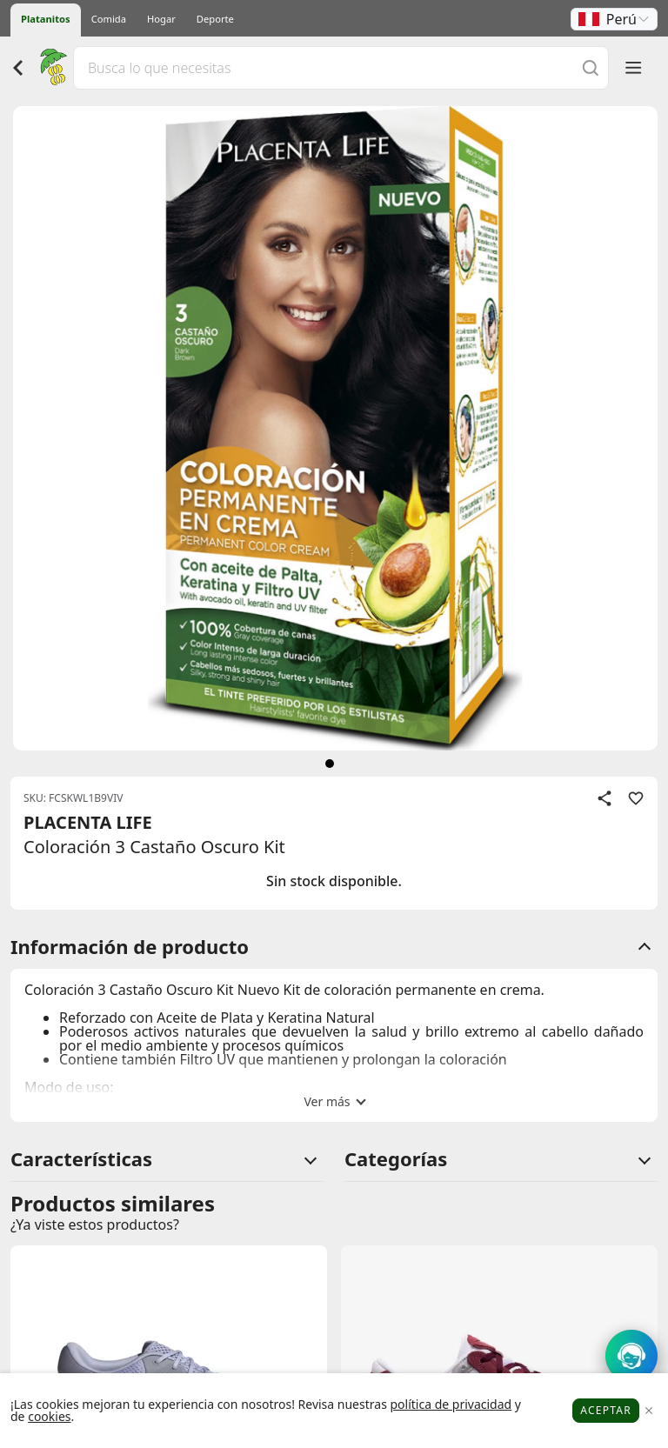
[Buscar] (590, 67)
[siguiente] (329, 764)
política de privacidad (450, 1404)
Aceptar (605, 1410)
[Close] (648, 1411)
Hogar (161, 18)
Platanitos (45, 18)
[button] (614, 19)
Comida (108, 18)
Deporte (215, 18)
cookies (49, 1416)
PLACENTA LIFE (87, 822)
